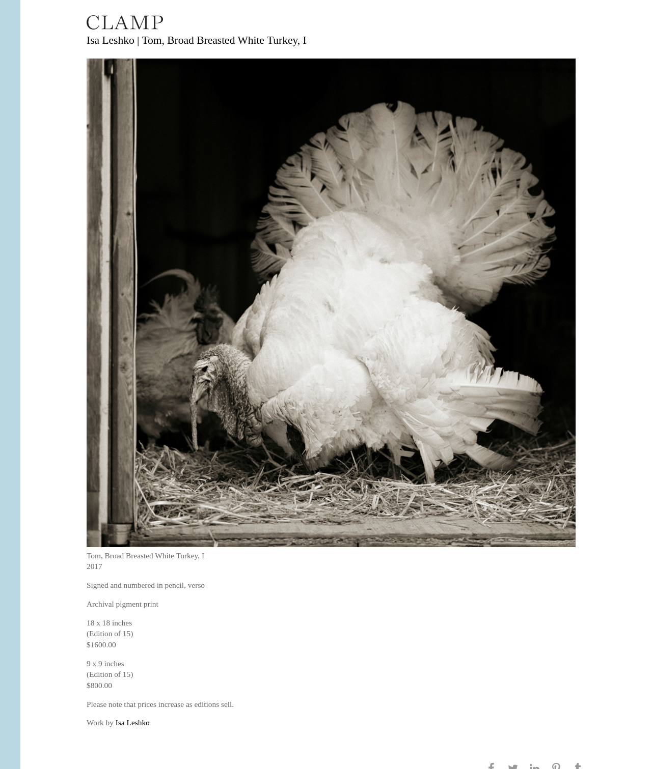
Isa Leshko (133, 722)
